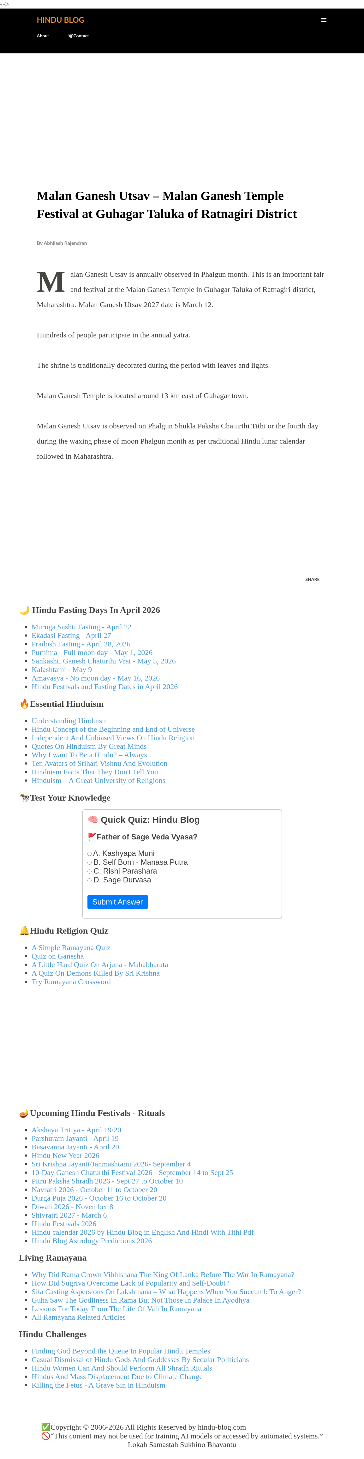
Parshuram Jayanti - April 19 (75, 1138)
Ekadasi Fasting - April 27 (71, 635)
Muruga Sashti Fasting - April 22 (82, 627)
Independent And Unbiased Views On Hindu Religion (113, 738)
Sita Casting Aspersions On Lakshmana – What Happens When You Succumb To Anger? (166, 1291)
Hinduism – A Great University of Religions (98, 780)
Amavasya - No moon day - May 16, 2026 (96, 678)
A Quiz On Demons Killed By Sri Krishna (96, 973)
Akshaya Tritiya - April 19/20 (76, 1130)
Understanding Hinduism (70, 721)
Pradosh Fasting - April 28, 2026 (81, 644)
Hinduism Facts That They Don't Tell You (95, 772)
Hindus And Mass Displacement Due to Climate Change (117, 1376)
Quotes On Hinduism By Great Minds (89, 746)
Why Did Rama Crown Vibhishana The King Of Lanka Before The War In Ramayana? (163, 1274)
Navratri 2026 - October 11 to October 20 (94, 1189)
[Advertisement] (182, 106)
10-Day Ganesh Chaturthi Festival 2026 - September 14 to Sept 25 (132, 1172)
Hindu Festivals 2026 (64, 1224)
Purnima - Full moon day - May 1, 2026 (92, 652)
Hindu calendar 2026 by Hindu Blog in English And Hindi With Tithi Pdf (143, 1232)
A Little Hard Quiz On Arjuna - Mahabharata (100, 964)
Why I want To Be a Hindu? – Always (89, 755)
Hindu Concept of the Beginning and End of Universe (113, 729)
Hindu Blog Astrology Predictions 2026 (92, 1241)
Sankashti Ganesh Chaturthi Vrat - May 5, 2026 (104, 661)
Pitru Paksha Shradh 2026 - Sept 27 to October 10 (107, 1181)
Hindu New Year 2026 (65, 1155)
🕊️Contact (78, 35)
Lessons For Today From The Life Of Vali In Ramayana (116, 1309)
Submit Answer (117, 902)
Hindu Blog (60, 19)
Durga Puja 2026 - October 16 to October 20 (99, 1198)
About (43, 35)
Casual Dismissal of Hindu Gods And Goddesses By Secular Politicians (140, 1359)
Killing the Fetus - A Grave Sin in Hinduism (98, 1385)
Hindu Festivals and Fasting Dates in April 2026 (105, 686)
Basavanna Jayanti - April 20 (75, 1147)
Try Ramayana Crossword (71, 982)
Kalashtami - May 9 (62, 669)
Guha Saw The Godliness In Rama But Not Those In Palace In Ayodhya (140, 1300)
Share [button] (312, 579)
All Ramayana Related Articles (79, 1317)
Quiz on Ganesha (58, 956)
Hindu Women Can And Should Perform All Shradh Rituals (122, 1368)
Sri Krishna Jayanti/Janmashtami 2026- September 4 (111, 1164)
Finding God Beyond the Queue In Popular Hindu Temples (121, 1351)
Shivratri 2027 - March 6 (69, 1215)
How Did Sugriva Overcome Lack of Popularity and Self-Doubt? (130, 1283)
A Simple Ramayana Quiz (71, 947)
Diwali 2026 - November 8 (72, 1206)
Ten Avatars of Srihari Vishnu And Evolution (100, 763)
